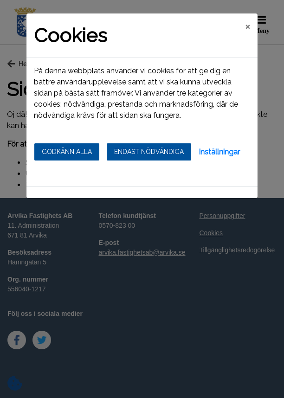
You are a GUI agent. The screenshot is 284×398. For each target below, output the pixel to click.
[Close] (248, 26)
